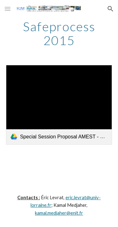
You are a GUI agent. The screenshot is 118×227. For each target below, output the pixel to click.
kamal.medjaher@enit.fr (59, 213)
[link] (59, 105)
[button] (7, 8)
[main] (59, 33)
